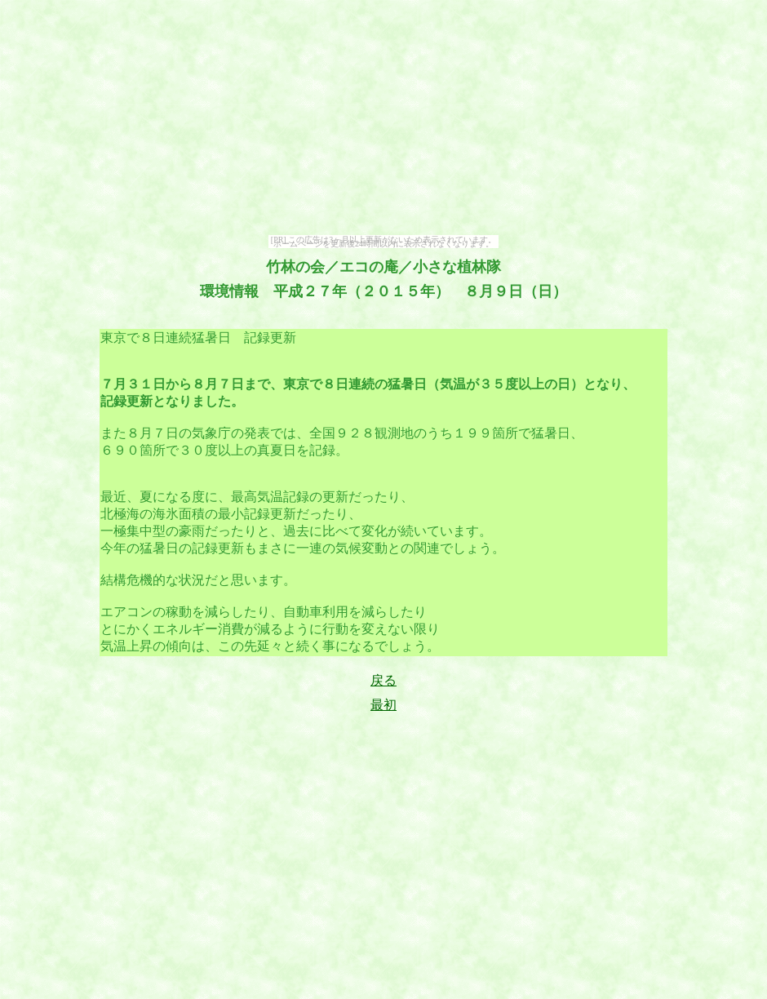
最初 (383, 705)
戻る (383, 680)
